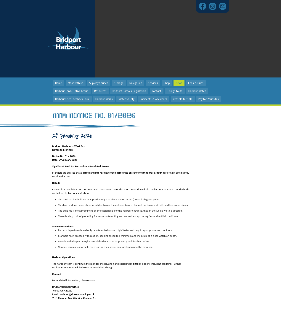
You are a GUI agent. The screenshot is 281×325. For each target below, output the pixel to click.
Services (153, 83)
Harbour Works (104, 99)
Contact (156, 91)
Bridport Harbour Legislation (129, 91)
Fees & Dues (195, 83)
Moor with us (75, 83)
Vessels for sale (182, 99)
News (179, 83)
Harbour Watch (197, 91)
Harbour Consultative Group (71, 91)
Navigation (135, 83)
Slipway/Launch (98, 83)
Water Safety (126, 99)
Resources (100, 91)
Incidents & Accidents (153, 99)
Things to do (174, 91)
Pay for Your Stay (208, 99)
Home (58, 83)
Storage (118, 83)
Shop (167, 83)
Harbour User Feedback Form (72, 99)
